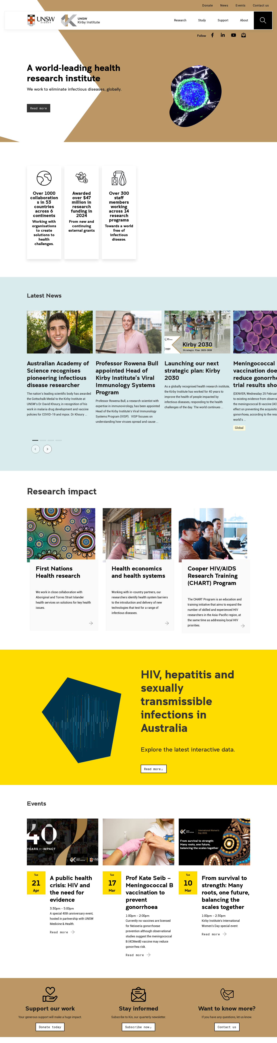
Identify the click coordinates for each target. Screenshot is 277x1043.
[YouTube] (233, 35)
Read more (38, 108)
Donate (207, 5)
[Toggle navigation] (263, 20)
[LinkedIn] (222, 35)
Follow (201, 35)
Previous (33, 448)
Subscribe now (138, 1027)
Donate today (50, 1027)
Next (45, 448)
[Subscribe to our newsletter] (244, 35)
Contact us (261, 5)
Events (240, 5)
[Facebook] (212, 35)
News (224, 5)
